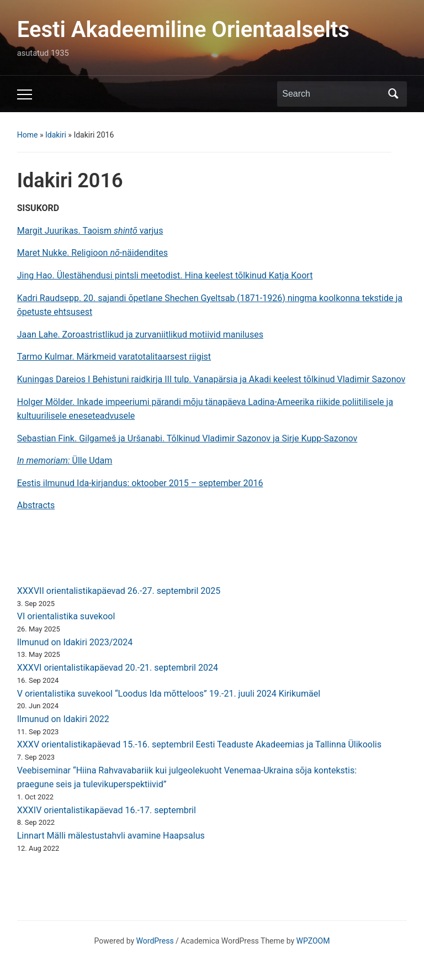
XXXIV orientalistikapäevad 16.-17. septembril (106, 810)
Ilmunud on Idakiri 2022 (63, 719)
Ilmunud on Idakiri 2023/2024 (75, 642)
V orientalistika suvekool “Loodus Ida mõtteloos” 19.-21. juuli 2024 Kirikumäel (168, 693)
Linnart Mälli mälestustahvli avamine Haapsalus (111, 835)
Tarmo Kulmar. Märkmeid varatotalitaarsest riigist (114, 356)
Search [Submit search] (393, 94)
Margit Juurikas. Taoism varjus (90, 230)
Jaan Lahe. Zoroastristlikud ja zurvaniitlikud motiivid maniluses (140, 334)
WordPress (155, 940)
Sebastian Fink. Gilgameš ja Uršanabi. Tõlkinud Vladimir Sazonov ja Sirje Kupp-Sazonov (187, 438)
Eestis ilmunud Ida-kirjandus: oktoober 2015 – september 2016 (140, 483)
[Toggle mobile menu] (24, 94)
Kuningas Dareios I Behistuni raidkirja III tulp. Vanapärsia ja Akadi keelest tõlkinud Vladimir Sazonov (211, 379)
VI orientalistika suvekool (66, 616)
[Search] (332, 93)
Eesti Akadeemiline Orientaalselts (183, 30)
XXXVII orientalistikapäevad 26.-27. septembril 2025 (119, 591)
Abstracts (36, 505)
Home (27, 134)
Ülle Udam (65, 460)
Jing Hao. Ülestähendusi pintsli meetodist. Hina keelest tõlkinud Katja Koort (165, 275)
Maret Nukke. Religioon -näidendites (92, 252)
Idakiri (55, 134)
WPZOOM (313, 940)
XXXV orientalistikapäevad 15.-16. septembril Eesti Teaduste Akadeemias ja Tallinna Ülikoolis (199, 744)
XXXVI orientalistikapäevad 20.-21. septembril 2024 (117, 667)
